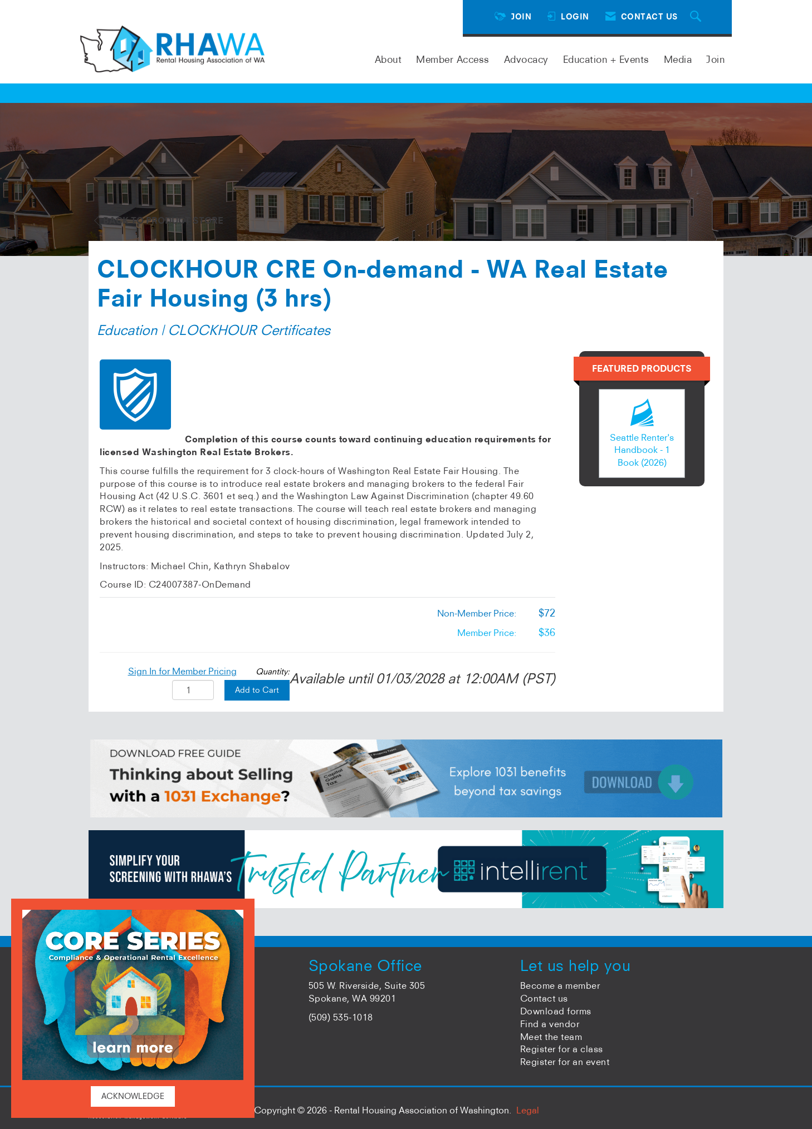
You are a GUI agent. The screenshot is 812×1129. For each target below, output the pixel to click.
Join (715, 59)
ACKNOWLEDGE (132, 1096)
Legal (527, 1110)
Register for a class (561, 1048)
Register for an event (565, 1061)
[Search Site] (697, 17)
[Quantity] (193, 690)
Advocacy (526, 59)
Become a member (560, 985)
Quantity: (273, 672)
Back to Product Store (158, 220)
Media (678, 59)
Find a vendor (550, 1023)
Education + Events (606, 59)
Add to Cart (257, 690)
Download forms (555, 1011)
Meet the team (551, 1036)
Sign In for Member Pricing (182, 671)
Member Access (453, 59)
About (388, 59)
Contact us (544, 998)
